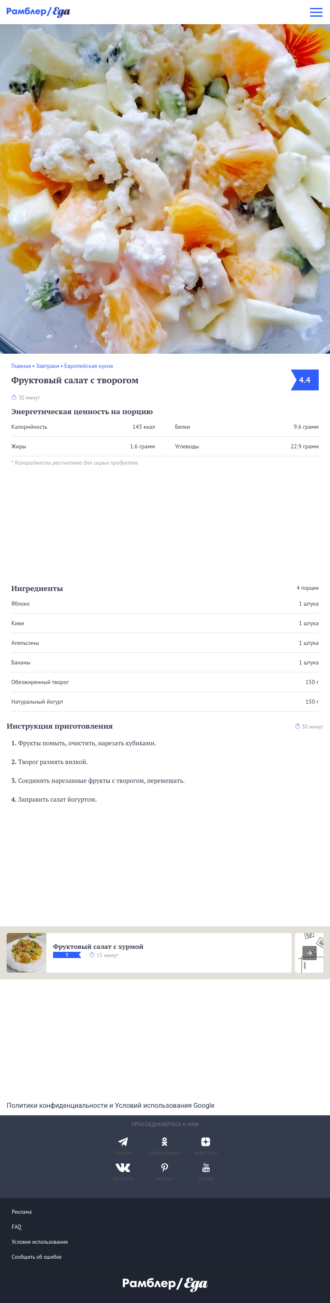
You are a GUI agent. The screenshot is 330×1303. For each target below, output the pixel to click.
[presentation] (309, 953)
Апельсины (25, 643)
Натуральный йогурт (37, 701)
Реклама (22, 1211)
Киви (17, 623)
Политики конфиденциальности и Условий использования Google (110, 1105)
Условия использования (40, 1241)
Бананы (20, 662)
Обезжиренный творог (40, 682)
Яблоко (20, 603)
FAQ (16, 1226)
